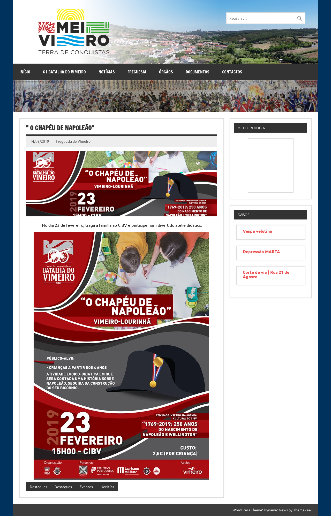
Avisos (243, 214)
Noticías (107, 486)
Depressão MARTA (261, 251)
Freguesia (136, 72)
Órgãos (166, 72)
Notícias (107, 72)
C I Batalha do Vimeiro (64, 72)
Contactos (232, 72)
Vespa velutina (257, 231)
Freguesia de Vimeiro (73, 141)
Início (24, 72)
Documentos (197, 72)
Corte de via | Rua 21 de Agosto (266, 274)
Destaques (38, 486)
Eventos (86, 486)
